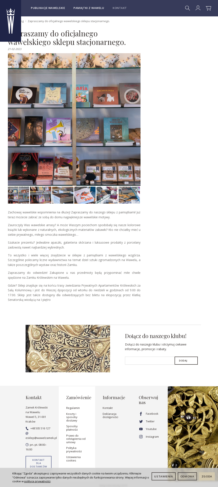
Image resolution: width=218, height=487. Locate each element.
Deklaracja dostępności (110, 415)
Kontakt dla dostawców (38, 463)
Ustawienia (163, 476)
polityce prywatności (37, 481)
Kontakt (120, 8)
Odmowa (187, 476)
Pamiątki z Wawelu (88, 8)
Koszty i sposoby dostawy (71, 417)
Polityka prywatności (74, 449)
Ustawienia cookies (73, 458)
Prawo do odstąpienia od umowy (76, 438)
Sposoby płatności (72, 427)
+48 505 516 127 (38, 428)
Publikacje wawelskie (48, 8)
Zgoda (207, 476)
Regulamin (73, 408)
